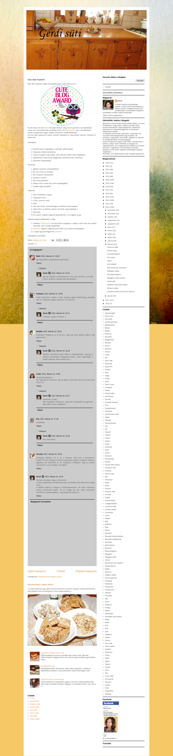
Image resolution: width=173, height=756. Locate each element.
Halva (109, 261)
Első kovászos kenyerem (117, 268)
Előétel (107, 370)
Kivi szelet (111, 257)
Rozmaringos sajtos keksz (40, 584)
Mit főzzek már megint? (114, 563)
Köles (107, 483)
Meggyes (108, 554)
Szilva (107, 655)
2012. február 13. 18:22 (52, 331)
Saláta (107, 637)
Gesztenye (109, 396)
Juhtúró (108, 435)
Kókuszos (108, 480)
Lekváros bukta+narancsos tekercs (120, 292)
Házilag (108, 420)
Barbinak (36, 229)
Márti (46, 128)
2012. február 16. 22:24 (54, 477)
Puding (107, 608)
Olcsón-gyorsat (111, 578)
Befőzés (108, 334)
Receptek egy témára (113, 617)
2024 (107, 166)
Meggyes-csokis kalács (116, 278)
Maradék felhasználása (114, 536)
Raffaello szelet (113, 271)
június (110, 231)
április (110, 237)
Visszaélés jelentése (112, 92)
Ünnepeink (109, 679)
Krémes (108, 489)
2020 (107, 180)
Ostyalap (108, 581)
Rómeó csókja (112, 288)
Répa (107, 619)
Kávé (107, 450)
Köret (107, 486)
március (111, 241)
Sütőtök (108, 649)
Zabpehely (109, 691)
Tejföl (107, 658)
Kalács (107, 441)
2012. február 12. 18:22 (50, 256)
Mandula (108, 533)
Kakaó (107, 438)
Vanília (107, 685)
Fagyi (107, 376)
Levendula (109, 512)
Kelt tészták (34, 701)
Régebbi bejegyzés (86, 571)
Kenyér (107, 462)
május (110, 234)
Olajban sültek (110, 575)
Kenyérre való (110, 468)
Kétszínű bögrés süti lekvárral (52, 679)
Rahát (107, 611)
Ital (106, 429)
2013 (107, 204)
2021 (107, 176)
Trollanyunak (45, 223)
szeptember (112, 220)
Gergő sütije (109, 393)
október (111, 217)
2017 (107, 190)
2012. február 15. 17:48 (49, 419)
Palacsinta (109, 587)
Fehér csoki (109, 384)
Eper (107, 372)
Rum (107, 628)
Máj (106, 521)
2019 (107, 183)
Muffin (107, 569)
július (110, 227)
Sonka (107, 640)
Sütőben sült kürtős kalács (117, 285)
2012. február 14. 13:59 (51, 374)
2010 (107, 304)
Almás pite (111, 281)
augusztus (112, 224)
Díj (36, 244)
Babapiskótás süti (48, 666)
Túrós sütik (34, 713)
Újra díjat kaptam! (114, 274)
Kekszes (108, 456)
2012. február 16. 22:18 (60, 436)
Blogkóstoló (109, 340)
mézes (107, 560)
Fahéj (107, 379)
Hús (106, 426)
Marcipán (108, 542)
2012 (107, 207)
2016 (107, 193)
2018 (107, 187)
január (110, 296)
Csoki (32, 698)
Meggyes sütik (110, 557)
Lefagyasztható (111, 504)
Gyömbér (108, 411)
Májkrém (108, 524)
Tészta (107, 667)
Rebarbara (109, 614)
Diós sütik (108, 361)
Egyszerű (108, 367)
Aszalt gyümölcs (111, 322)
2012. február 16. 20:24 (53, 454)
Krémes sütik (35, 704)
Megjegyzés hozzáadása (41, 502)
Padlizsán (108, 584)
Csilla (38, 374)
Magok (107, 518)
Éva (37, 419)
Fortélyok (108, 387)
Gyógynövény (110, 408)
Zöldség (108, 694)
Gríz (106, 405)
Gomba (108, 399)
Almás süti (109, 316)
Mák (106, 527)
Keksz (107, 453)
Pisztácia (108, 596)
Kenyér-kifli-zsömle (112, 465)
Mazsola (108, 548)
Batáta (107, 331)
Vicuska (39, 454)
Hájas (107, 417)
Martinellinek (70, 130)
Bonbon (108, 343)
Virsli (107, 688)
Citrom (107, 352)
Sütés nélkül (34, 719)
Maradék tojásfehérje (113, 539)
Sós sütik (33, 710)
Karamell (108, 447)
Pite (106, 599)
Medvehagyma (110, 551)
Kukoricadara (110, 500)
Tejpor (107, 661)
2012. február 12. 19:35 (53, 294)
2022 (107, 173)
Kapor (107, 444)
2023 (107, 169)
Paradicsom (109, 590)
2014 (107, 200)
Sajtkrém (108, 634)
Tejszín (107, 664)
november (112, 214)
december (112, 210)
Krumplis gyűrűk (113, 254)
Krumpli (108, 494)
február (111, 244)
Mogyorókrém (110, 566)
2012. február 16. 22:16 (60, 351)
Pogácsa (108, 605)
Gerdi (45, 273)
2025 (107, 163)
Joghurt (108, 432)
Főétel (107, 390)
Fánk (107, 381)
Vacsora (108, 682)
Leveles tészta (110, 509)
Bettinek (58, 232)
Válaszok (42, 268)
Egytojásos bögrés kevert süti (52, 653)
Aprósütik (33, 716)
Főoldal (61, 571)
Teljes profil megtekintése (112, 115)
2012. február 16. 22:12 (60, 273)
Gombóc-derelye (111, 402)
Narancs (108, 572)
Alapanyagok (110, 313)
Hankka (39, 331)
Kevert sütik (34, 707)
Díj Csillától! (111, 264)
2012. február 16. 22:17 (60, 396)
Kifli (106, 477)
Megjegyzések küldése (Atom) (50, 577)
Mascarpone (110, 545)
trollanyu (40, 294)
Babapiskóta (110, 325)
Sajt (106, 631)
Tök (106, 673)
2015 (107, 197)
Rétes (107, 622)
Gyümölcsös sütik (112, 414)
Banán (107, 328)
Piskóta (108, 593)
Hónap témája (110, 423)
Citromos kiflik (112, 247)
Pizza (107, 602)
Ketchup (108, 471)
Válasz (38, 263)
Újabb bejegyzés (37, 571)
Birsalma (108, 337)
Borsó (107, 346)
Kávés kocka (112, 251)
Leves (107, 515)
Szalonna (108, 652)
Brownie (108, 349)
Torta (107, 670)
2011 (107, 300)
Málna (107, 530)
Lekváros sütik (110, 506)
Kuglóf (107, 497)
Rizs (106, 625)
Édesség (108, 364)
